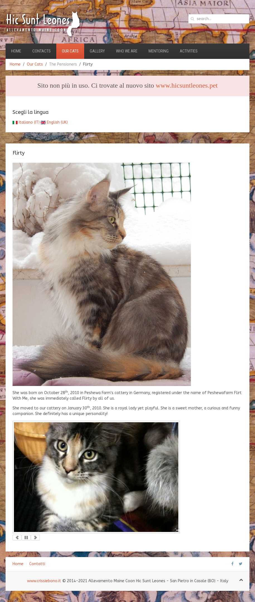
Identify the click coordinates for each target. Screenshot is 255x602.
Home (16, 51)
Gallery (97, 51)
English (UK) (54, 122)
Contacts (41, 51)
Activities (189, 51)
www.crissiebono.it (44, 581)
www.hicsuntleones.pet (187, 85)
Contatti (37, 564)
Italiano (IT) (26, 122)
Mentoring (159, 51)
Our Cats (70, 51)
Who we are (126, 51)
